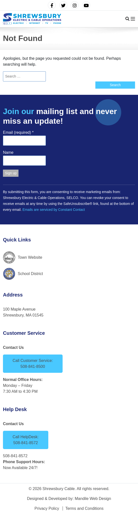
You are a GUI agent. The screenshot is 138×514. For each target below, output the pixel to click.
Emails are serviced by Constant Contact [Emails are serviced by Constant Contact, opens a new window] (53, 210)
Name (8, 152)
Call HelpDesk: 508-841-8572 (26, 440)
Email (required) (18, 132)
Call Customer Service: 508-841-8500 (33, 363)
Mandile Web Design (93, 498)
